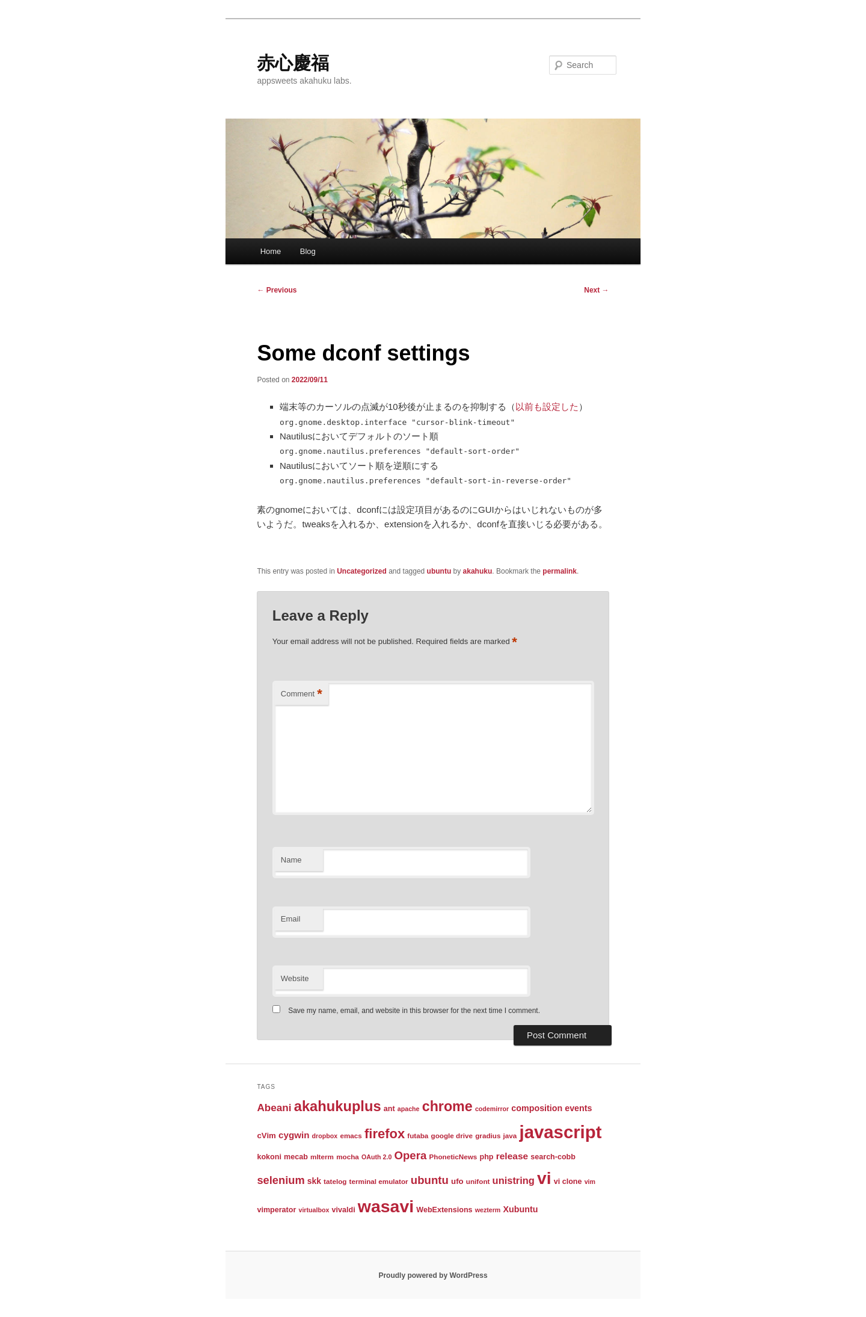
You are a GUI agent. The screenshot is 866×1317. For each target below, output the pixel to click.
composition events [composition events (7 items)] (551, 1108)
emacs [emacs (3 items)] (350, 1135)
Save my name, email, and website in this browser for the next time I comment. (414, 1010)
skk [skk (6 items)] (314, 1181)
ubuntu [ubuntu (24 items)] (430, 1180)
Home (270, 251)
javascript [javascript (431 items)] (561, 1132)
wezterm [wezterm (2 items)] (488, 1209)
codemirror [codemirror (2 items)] (492, 1108)
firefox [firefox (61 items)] (384, 1133)
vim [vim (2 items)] (590, 1181)
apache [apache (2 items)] (409, 1108)
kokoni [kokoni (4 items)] (269, 1157)
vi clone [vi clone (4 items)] (568, 1181)
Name (291, 859)
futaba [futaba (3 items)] (417, 1135)
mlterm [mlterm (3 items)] (322, 1157)
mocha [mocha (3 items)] (347, 1157)
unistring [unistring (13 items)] (514, 1180)
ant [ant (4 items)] (389, 1109)
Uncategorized (362, 571)
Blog (308, 251)
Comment (301, 694)
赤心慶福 (293, 63)
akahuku (478, 571)
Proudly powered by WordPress (432, 1275)
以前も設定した (547, 406)
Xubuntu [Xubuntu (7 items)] (520, 1209)
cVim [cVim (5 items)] (266, 1135)
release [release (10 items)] (512, 1156)
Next (596, 290)
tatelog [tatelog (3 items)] (335, 1181)
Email (291, 918)
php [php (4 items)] (487, 1157)
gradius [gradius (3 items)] (487, 1135)
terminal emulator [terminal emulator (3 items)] (378, 1181)
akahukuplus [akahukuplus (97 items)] (337, 1106)
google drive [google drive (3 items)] (452, 1135)
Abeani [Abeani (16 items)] (274, 1108)
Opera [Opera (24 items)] (410, 1155)
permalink (559, 571)
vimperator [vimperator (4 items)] (276, 1210)
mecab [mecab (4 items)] (296, 1157)
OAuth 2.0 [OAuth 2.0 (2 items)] (376, 1157)
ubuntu (439, 571)
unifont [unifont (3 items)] (478, 1181)
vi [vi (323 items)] (544, 1178)
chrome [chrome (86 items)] (447, 1106)
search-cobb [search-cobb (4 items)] (553, 1157)
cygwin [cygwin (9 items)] (293, 1135)
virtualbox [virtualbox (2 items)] (313, 1209)
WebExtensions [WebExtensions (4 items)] (444, 1210)
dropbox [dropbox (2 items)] (325, 1135)
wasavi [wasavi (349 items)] (386, 1206)
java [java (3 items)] (510, 1135)
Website (295, 978)
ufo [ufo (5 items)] (457, 1181)
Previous (276, 290)
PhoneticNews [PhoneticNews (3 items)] (453, 1157)
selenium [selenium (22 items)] (280, 1180)
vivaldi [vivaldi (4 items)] (343, 1210)
